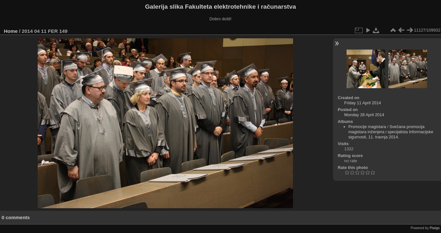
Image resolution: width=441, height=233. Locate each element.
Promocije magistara (367, 126)
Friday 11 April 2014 (362, 102)
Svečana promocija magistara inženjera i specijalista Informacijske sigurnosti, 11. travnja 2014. (390, 131)
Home (11, 31)
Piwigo (435, 228)
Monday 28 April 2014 (364, 114)
